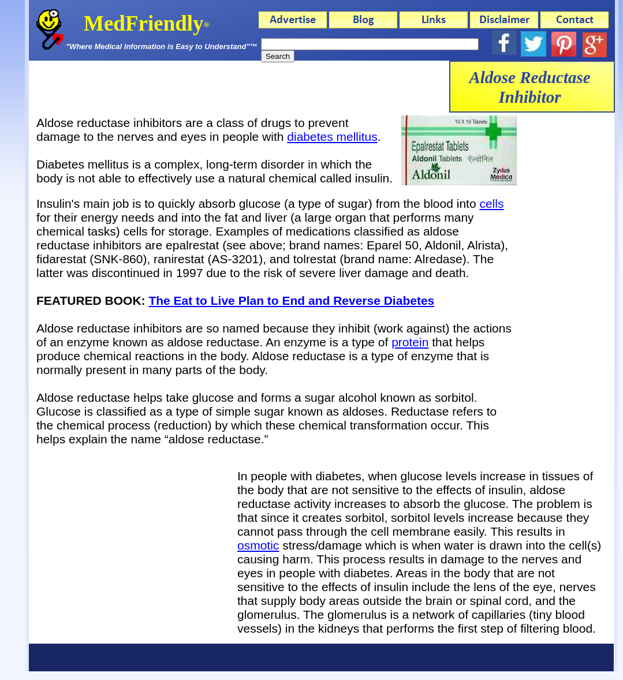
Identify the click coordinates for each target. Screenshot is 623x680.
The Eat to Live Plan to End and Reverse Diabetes (291, 300)
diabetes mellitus (332, 136)
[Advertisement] (239, 87)
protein (409, 342)
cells (491, 203)
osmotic (258, 545)
